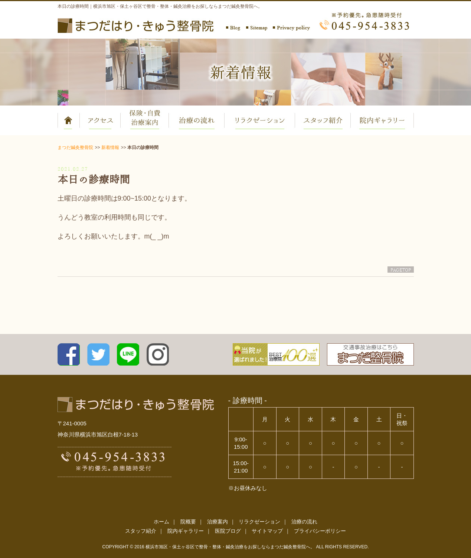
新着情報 (110, 147)
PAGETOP (400, 269)
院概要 (188, 522)
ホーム (161, 522)
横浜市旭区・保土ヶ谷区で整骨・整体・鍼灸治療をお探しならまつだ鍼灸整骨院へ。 (230, 546)
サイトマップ (267, 531)
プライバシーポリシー (320, 531)
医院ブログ (228, 531)
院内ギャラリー (185, 531)
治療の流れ (304, 522)
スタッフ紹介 (140, 531)
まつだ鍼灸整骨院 (75, 147)
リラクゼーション (259, 522)
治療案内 (217, 522)
